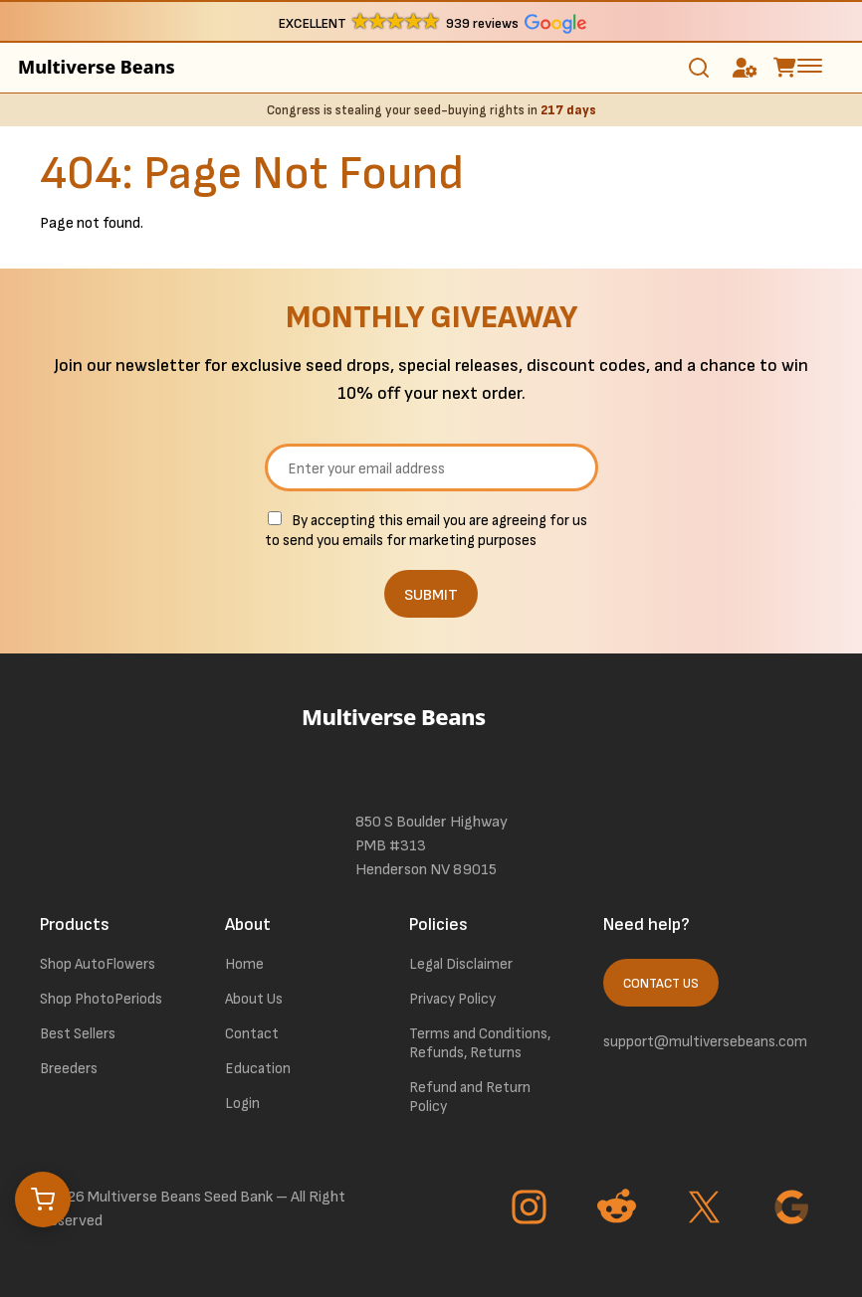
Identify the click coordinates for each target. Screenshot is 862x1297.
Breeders (69, 1068)
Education (258, 1068)
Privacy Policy (452, 999)
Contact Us (661, 984)
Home (244, 964)
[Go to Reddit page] (619, 1209)
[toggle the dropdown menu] (809, 64)
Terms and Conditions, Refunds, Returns (479, 1043)
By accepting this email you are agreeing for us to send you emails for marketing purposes (426, 530)
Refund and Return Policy (470, 1097)
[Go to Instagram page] (531, 1209)
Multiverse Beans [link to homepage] (96, 67)
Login (242, 1103)
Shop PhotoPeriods (101, 999)
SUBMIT (431, 595)
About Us (254, 999)
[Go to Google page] (794, 1209)
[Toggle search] (699, 68)
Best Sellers (77, 1033)
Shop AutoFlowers (97, 964)
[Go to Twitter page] (707, 1209)
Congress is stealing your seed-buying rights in (431, 110)
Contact (252, 1033)
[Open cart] (43, 1199)
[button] (431, 22)
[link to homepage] (431, 744)
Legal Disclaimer (461, 964)
